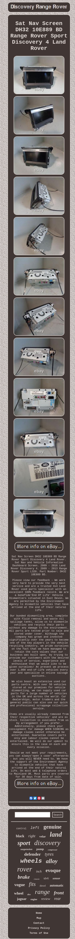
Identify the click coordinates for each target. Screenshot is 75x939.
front (59, 892)
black (20, 836)
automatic (56, 885)
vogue (19, 884)
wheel (18, 893)
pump (40, 849)
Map (39, 918)
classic (37, 879)
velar (42, 836)
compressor (52, 850)
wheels (31, 861)
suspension (26, 849)
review (45, 899)
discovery (47, 842)
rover (24, 869)
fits (32, 884)
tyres (49, 854)
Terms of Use (39, 933)
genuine (53, 827)
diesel (43, 885)
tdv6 (46, 878)
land (56, 834)
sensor (56, 878)
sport (23, 842)
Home (39, 913)
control (21, 828)
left (35, 828)
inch (39, 871)
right (31, 836)
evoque (53, 870)
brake (24, 877)
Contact (38, 923)
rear (57, 898)
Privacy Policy (39, 928)
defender (32, 854)
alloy (52, 861)
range (42, 891)
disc (29, 894)
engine (34, 899)
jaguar (22, 899)
